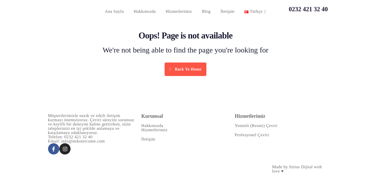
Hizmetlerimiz (179, 11)
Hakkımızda (145, 11)
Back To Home (185, 69)
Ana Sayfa (114, 11)
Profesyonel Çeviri (252, 134)
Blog (206, 11)
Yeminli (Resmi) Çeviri (256, 125)
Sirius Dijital (301, 166)
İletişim (228, 11)
